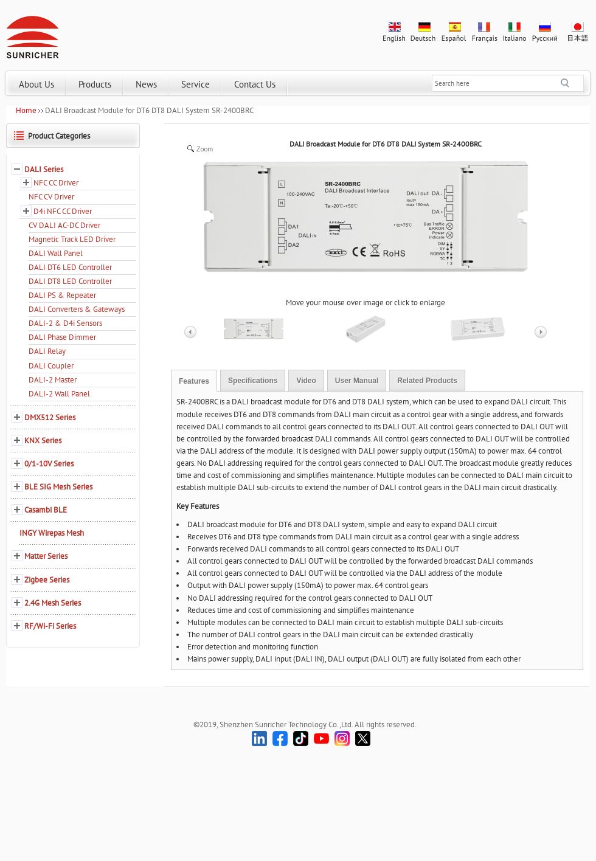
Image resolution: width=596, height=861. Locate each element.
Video (306, 380)
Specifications (252, 380)
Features (194, 381)
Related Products (427, 380)
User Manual (356, 380)
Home (26, 110)
